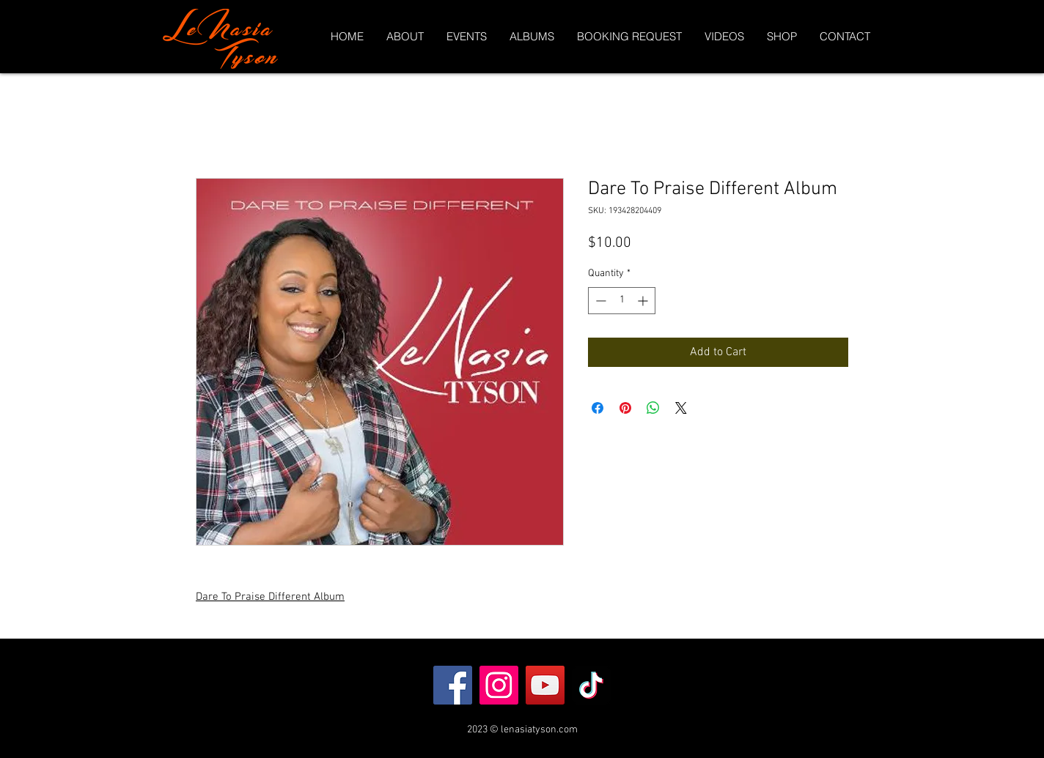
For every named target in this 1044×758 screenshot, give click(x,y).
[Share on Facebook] (597, 408)
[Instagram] (498, 685)
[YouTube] (545, 685)
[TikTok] (591, 685)
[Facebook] (452, 685)
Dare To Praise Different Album (270, 596)
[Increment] (644, 300)
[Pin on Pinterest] (625, 408)
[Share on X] (681, 408)
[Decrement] (599, 300)
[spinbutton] (622, 300)
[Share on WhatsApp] (653, 408)
